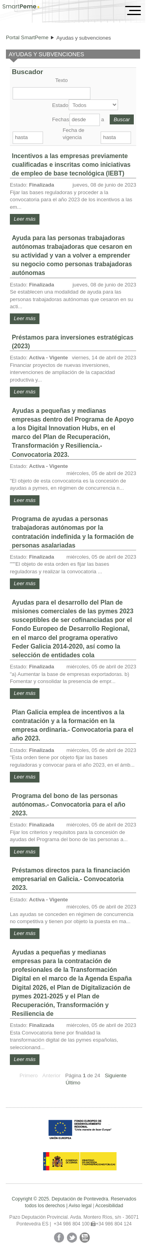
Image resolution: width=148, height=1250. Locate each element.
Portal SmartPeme (27, 37)
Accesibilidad (109, 1205)
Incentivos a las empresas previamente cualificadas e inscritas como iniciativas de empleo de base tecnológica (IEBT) (71, 165)
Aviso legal (80, 1205)
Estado (59, 105)
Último (73, 1083)
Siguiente (116, 1075)
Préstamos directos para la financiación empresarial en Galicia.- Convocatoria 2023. (71, 879)
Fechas (60, 119)
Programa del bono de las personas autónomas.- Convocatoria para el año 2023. (69, 804)
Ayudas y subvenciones (83, 38)
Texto (61, 80)
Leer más (25, 219)
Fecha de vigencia (73, 133)
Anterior (51, 1075)
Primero (28, 1075)
